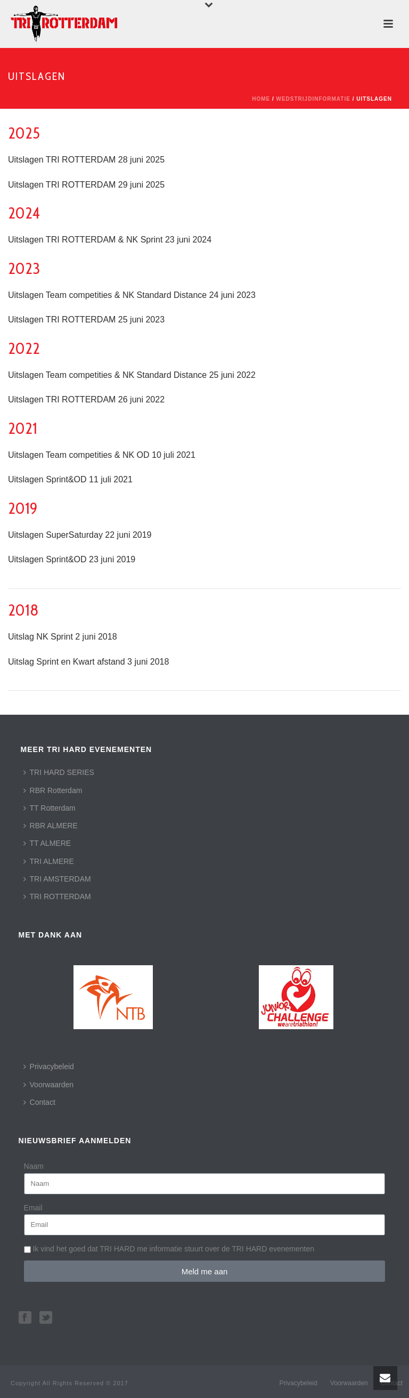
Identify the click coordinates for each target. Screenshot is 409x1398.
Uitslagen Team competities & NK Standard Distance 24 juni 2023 (132, 295)
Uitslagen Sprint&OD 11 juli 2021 (70, 479)
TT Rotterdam (49, 808)
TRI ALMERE (48, 861)
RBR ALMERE (50, 825)
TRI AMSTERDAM (57, 879)
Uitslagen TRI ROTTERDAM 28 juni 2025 (86, 159)
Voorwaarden (48, 1084)
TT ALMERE (47, 843)
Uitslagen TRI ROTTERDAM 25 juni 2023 (86, 319)
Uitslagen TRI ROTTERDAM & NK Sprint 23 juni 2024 (109, 239)
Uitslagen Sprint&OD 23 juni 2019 (71, 559)
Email (33, 1207)
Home (261, 99)
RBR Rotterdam (53, 790)
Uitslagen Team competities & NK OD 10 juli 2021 (101, 454)
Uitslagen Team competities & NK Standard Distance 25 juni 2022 (132, 374)
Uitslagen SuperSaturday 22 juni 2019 (80, 534)
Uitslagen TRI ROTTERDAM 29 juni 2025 (86, 184)
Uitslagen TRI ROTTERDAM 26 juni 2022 (86, 399)
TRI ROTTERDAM (57, 896)
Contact (39, 1102)
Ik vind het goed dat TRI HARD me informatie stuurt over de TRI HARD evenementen (173, 1249)
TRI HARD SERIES (58, 772)
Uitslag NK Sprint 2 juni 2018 (62, 636)
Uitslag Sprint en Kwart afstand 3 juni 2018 (88, 661)
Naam (34, 1166)
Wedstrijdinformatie (313, 99)
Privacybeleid (48, 1066)
